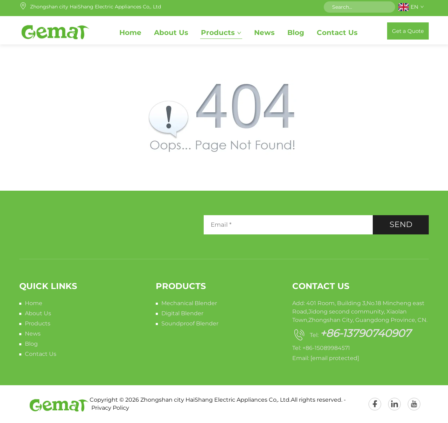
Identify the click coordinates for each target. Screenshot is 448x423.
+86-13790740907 (365, 333)
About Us (171, 32)
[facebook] (375, 404)
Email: (325, 358)
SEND (401, 224)
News (264, 32)
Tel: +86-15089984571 (321, 348)
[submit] (387, 7)
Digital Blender (182, 313)
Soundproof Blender (189, 323)
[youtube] (414, 404)
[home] (54, 31)
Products (218, 32)
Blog (295, 32)
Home (130, 32)
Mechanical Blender (189, 303)
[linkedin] (394, 404)
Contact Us (337, 32)
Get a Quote (408, 31)
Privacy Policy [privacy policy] (110, 407)
